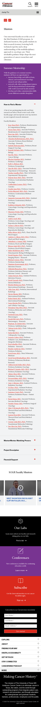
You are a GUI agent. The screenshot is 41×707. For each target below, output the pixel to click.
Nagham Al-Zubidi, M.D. (17, 324)
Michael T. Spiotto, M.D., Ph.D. (18, 369)
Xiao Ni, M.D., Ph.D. (15, 168)
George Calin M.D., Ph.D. (16, 422)
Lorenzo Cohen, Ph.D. (15, 337)
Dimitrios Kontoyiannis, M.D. (18, 264)
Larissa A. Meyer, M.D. (15, 226)
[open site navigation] (36, 4)
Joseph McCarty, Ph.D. (15, 319)
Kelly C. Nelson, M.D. (15, 164)
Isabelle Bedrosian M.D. (16, 146)
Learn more (21, 570)
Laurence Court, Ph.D (15, 392)
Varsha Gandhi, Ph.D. (15, 173)
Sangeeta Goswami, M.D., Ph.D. (19, 198)
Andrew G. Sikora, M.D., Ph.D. (18, 237)
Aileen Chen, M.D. (14, 374)
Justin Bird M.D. (13, 333)
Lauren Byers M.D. (14, 415)
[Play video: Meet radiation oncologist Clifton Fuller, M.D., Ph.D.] (20, 492)
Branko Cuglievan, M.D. (16, 349)
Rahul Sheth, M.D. (14, 299)
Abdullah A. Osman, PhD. (17, 241)
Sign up (21, 600)
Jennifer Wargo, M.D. (15, 404)
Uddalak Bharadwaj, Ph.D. (17, 269)
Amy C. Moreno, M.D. (15, 383)
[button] (38, 12)
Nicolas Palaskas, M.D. (16, 159)
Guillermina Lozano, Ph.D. (17, 184)
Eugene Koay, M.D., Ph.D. (16, 178)
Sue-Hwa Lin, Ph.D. (14, 426)
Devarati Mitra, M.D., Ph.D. (17, 378)
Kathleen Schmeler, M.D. (16, 205)
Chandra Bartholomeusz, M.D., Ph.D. (21, 139)
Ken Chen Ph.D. (13, 125)
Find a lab (21, 541)
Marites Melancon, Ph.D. (16, 285)
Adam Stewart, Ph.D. (15, 276)
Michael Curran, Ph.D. (16, 260)
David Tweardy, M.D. (15, 280)
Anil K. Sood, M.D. (14, 219)
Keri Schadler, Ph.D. (15, 344)
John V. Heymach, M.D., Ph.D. (18, 408)
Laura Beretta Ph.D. (15, 303)
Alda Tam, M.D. (13, 289)
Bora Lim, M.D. (13, 134)
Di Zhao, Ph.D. (13, 388)
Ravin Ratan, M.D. (14, 399)
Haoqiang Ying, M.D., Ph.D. (17, 308)
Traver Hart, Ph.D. (14, 130)
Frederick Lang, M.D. (15, 315)
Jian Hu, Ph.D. (13, 155)
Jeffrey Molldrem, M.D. (16, 251)
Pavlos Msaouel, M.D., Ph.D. (17, 191)
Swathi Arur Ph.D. (14, 189)
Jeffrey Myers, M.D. (14, 232)
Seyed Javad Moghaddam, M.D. (19, 358)
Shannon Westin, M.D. (16, 212)
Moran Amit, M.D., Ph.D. (16, 246)
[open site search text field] (30, 4)
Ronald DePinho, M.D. (16, 150)
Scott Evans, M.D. (14, 353)
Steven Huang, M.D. (15, 294)
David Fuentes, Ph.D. (15, 255)
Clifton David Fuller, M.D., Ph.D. (19, 365)
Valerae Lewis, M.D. (15, 328)
